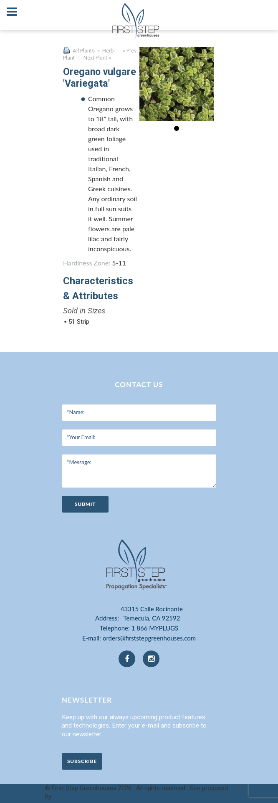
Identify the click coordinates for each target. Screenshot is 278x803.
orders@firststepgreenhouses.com (149, 638)
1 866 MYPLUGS (154, 628)
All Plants (84, 51)
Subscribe (82, 761)
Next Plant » (97, 58)
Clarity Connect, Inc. (80, 796)
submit (85, 504)
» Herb (105, 51)
